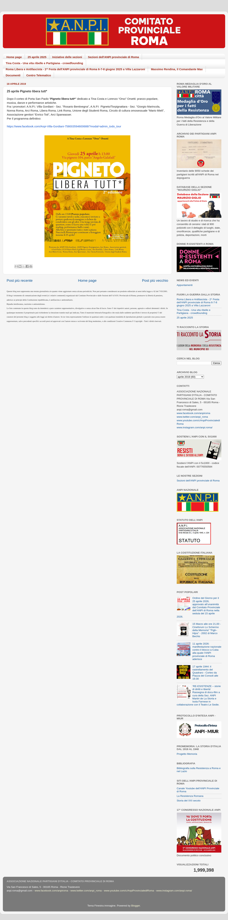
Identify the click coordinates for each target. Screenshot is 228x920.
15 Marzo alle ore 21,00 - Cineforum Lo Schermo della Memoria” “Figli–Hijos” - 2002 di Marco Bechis (206, 630)
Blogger (135, 905)
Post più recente (20, 280)
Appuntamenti (184, 285)
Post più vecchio (155, 280)
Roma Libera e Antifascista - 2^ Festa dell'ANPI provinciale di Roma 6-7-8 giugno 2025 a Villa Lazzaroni (75, 69)
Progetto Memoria (187, 753)
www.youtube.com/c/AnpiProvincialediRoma (129, 890)
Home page (14, 57)
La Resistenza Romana (190, 796)
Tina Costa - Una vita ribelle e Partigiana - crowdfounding (44, 63)
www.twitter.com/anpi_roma (192, 416)
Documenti (13, 75)
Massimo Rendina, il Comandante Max (177, 69)
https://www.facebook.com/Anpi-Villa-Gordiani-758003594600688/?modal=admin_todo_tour (64, 126)
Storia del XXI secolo (188, 800)
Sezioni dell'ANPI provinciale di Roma (113, 57)
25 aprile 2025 (37, 57)
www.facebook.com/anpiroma (193, 413)
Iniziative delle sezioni (67, 57)
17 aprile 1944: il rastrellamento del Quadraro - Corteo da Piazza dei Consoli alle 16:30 (205, 672)
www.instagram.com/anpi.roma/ (194, 427)
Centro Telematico (38, 75)
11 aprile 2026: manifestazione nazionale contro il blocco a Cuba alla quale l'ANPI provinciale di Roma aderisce (206, 651)
